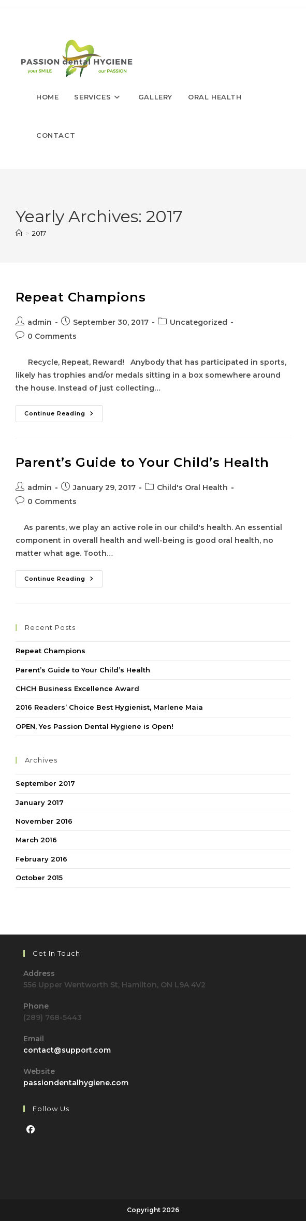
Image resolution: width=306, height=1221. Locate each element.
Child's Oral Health (192, 487)
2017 (39, 233)
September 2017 (45, 783)
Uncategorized (198, 322)
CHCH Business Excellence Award (77, 688)
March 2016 (36, 840)
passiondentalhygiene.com (75, 1082)
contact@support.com (67, 1050)
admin (39, 322)
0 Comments (52, 336)
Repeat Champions (81, 297)
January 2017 (40, 802)
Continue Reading (63, 415)
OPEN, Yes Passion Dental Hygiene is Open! (94, 726)
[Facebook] (30, 1130)
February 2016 (41, 859)
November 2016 (44, 821)
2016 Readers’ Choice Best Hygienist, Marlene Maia (109, 707)
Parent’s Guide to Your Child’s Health (142, 462)
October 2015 (39, 877)
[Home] (19, 233)
